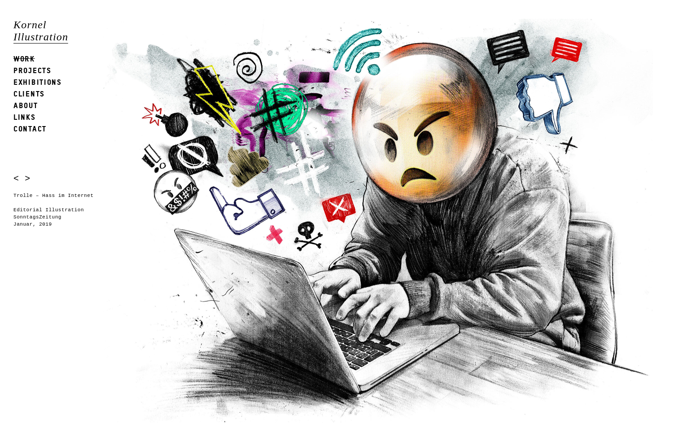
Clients (29, 93)
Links (24, 117)
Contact (30, 128)
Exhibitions (37, 82)
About (25, 105)
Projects (32, 70)
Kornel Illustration (40, 31)
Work (24, 58)
